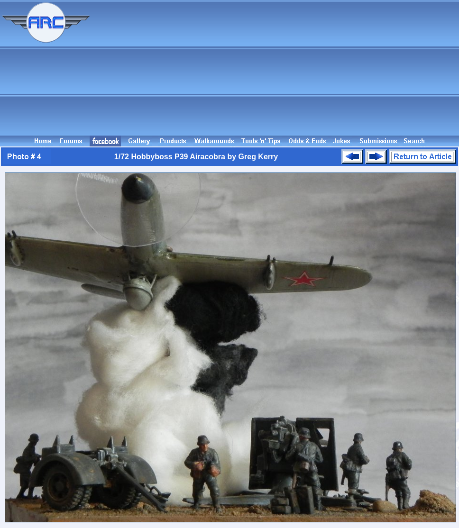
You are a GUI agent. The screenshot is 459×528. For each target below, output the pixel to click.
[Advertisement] (276, 67)
